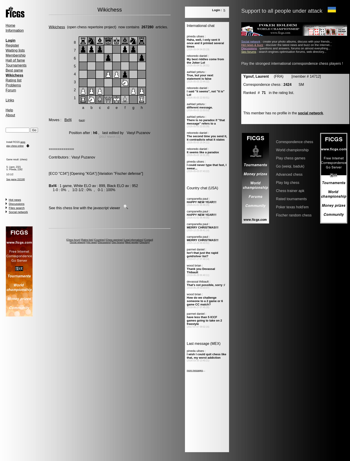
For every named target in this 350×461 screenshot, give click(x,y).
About (10, 115)
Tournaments (16, 65)
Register (12, 45)
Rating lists (87, 240)
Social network (18, 212)
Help (9, 110)
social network (310, 113)
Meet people (132, 242)
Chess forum (73, 240)
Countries (99, 240)
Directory (144, 242)
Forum (11, 90)
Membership (16, 55)
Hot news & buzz (252, 45)
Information (15, 30)
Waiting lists (15, 50)
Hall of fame (15, 60)
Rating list (13, 80)
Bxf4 (68, 120)
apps (22, 142)
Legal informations (133, 240)
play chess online (15, 146)
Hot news (15, 200)
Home (10, 25)
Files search (17, 208)
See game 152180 (15, 179)
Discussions (16, 204)
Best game (14, 70)
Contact (148, 240)
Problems (13, 85)
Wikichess (57, 27)
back (81, 120)
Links (10, 100)
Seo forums (118, 242)
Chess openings (114, 240)
